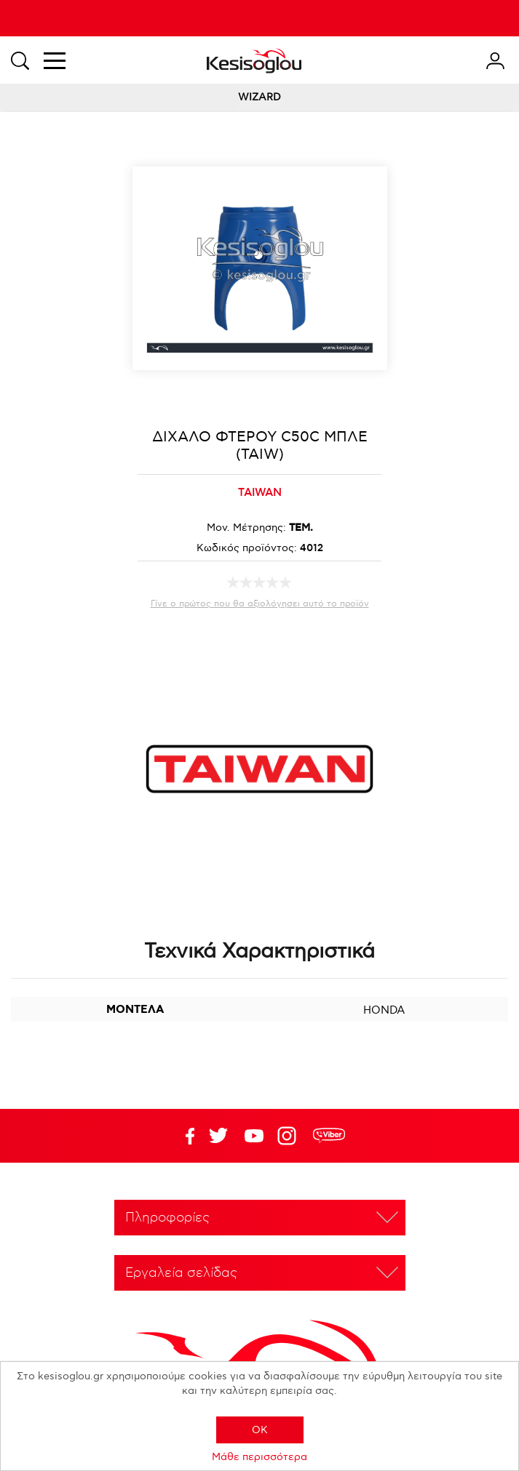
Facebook (182, 1135)
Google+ (289, 1135)
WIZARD (259, 97)
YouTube (218, 1135)
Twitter (254, 1135)
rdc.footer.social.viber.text (329, 1135)
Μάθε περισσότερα (259, 1457)
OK (260, 1430)
